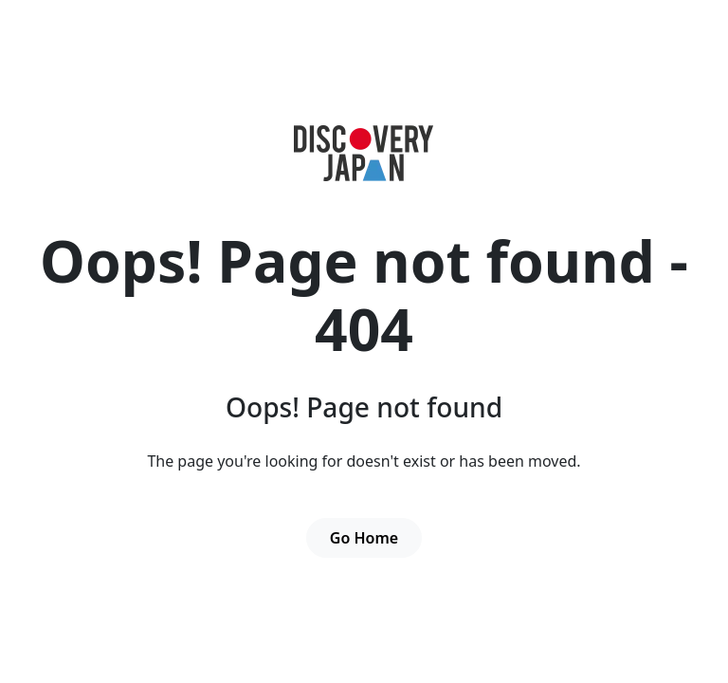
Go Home (364, 537)
